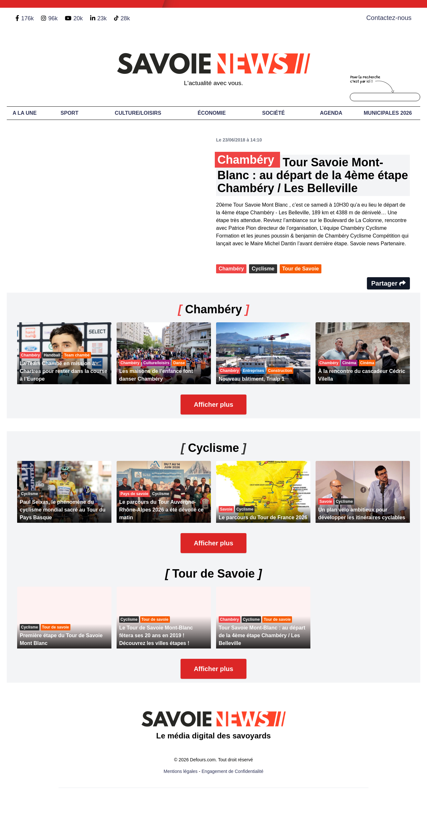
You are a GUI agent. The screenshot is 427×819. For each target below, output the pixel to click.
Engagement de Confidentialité (232, 771)
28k (125, 18)
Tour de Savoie (300, 268)
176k (27, 18)
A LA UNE (24, 113)
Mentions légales (181, 771)
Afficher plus (213, 404)
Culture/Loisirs (138, 113)
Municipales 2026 (388, 113)
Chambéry (231, 268)
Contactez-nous (388, 17)
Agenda (331, 113)
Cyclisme (263, 268)
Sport (69, 113)
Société (273, 113)
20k (78, 18)
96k (52, 18)
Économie (212, 113)
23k (102, 18)
